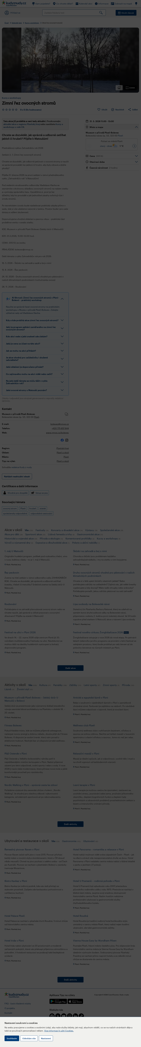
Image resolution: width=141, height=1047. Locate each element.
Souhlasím (12, 1038)
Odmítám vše (29, 1038)
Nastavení (46, 1038)
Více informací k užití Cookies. (59, 1030)
